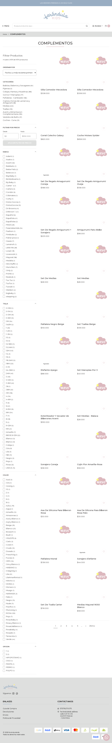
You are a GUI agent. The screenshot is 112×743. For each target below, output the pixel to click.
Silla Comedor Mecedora (54, 89)
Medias (8, 106)
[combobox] (51, 26)
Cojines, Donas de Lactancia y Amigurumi (16, 102)
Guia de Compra (10, 708)
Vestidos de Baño (12, 117)
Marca (19, 152)
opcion (19, 646)
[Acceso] (98, 26)
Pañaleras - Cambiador (15, 98)
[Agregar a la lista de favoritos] (67, 82)
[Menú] (6, 26)
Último (92, 626)
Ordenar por (9, 67)
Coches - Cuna (11, 120)
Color (19, 475)
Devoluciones (8, 712)
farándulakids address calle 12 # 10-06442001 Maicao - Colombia (67, 715)
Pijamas (7, 88)
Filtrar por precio (19, 128)
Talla (19, 304)
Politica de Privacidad (11, 718)
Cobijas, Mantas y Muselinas (17, 92)
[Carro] (107, 26)
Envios (5, 715)
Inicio (5, 34)
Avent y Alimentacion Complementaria (12, 113)
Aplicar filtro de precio (19, 143)
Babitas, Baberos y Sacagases (18, 85)
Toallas (8, 109)
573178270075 (64, 708)
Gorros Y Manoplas (13, 95)
